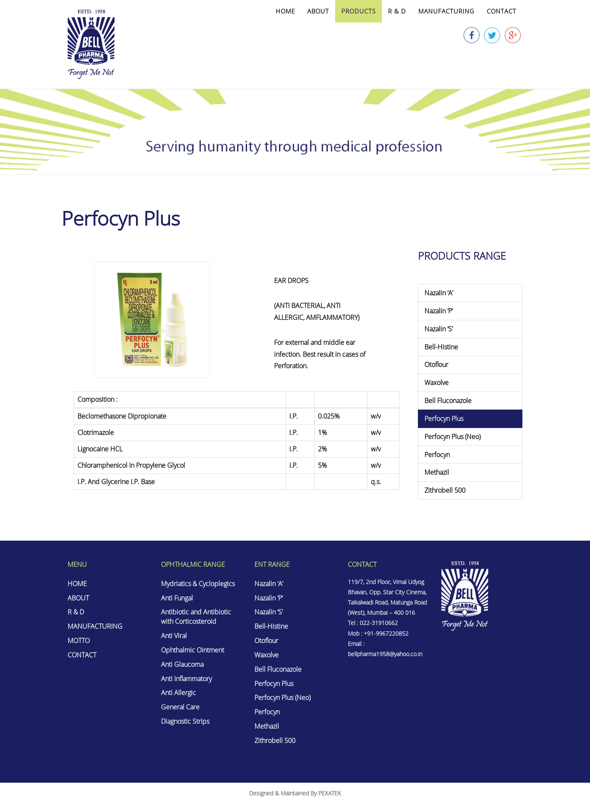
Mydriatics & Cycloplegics (198, 583)
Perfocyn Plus (443, 418)
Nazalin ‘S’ (438, 328)
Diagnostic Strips (185, 721)
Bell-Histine (441, 346)
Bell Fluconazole (448, 400)
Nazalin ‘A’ (438, 292)
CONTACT (501, 11)
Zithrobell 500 (444, 490)
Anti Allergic (178, 692)
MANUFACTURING (446, 11)
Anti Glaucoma (182, 664)
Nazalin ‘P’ (438, 310)
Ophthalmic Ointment (192, 650)
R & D (397, 11)
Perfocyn (437, 454)
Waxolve (436, 382)
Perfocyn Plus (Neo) (452, 436)
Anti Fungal (177, 597)
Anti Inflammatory (186, 678)
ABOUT (318, 11)
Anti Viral (174, 635)
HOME (285, 11)
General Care (180, 706)
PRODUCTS (358, 11)
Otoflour (436, 364)
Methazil (436, 472)
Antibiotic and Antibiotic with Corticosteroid (196, 616)
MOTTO (79, 640)
